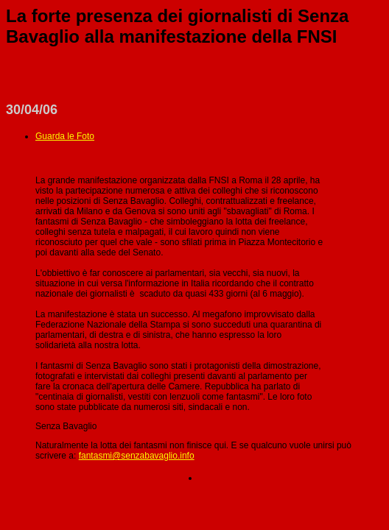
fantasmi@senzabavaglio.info (136, 456)
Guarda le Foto (64, 136)
